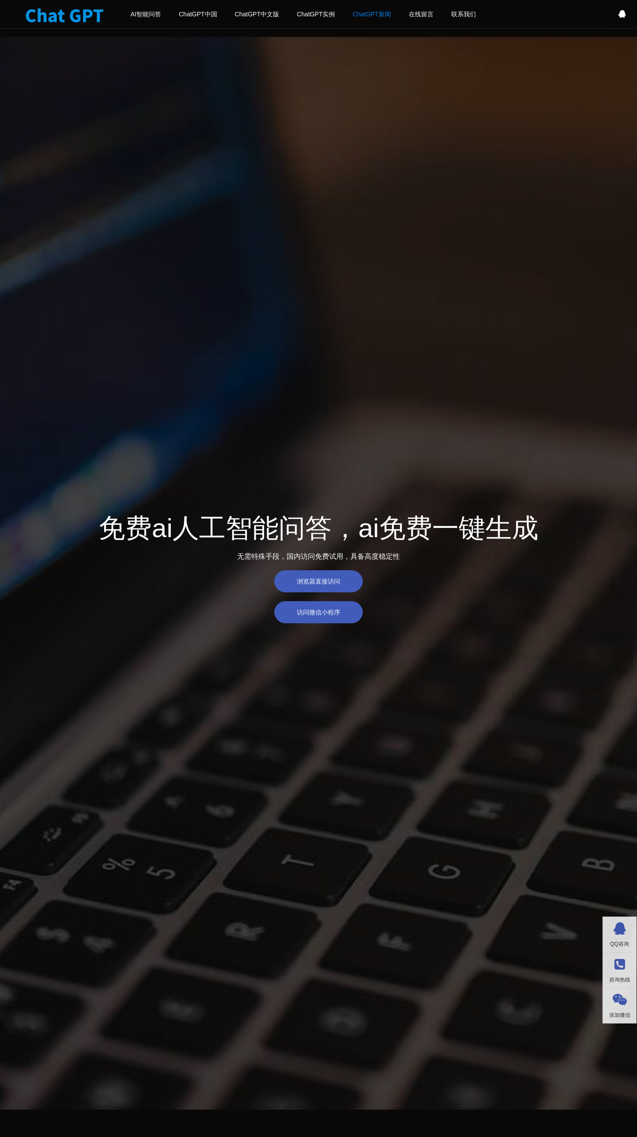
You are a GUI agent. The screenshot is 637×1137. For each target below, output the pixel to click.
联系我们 (463, 14)
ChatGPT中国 (198, 14)
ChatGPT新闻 (372, 14)
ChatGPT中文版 (257, 14)
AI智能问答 (145, 14)
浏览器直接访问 (318, 581)
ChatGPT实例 (316, 14)
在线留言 (421, 14)
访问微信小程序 (318, 612)
